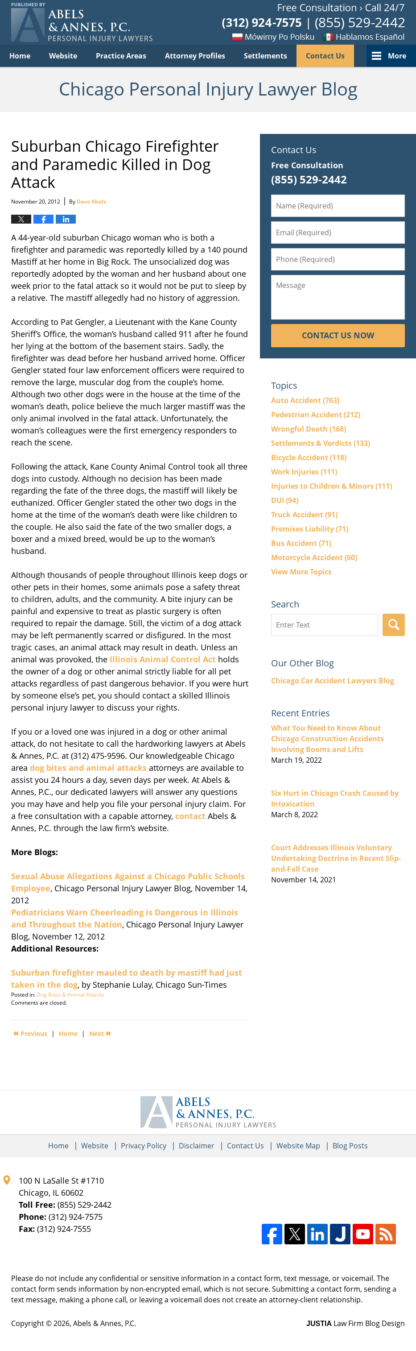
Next (100, 1033)
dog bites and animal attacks (88, 767)
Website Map (298, 1146)
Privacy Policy (143, 1146)
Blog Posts (350, 1146)
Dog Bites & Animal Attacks (70, 994)
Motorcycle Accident (314, 557)
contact (190, 816)
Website (63, 56)
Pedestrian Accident (315, 415)
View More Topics (301, 572)
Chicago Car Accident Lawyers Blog (332, 681)
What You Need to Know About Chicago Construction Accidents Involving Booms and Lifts (327, 738)
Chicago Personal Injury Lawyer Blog (81, 22)
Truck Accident (304, 515)
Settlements (265, 56)
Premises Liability (309, 529)
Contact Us (325, 56)
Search (394, 625)
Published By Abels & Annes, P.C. (313, 23)
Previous (30, 1033)
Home (19, 56)
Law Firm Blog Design (355, 1323)
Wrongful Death (308, 429)
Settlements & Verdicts (320, 443)
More (397, 56)
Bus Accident (301, 543)
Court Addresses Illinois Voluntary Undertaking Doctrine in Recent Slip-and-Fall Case (336, 858)
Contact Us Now (338, 335)
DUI (284, 500)
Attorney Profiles (195, 56)
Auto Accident (305, 400)
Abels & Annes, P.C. (104, 1323)
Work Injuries (304, 472)
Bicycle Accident (308, 457)
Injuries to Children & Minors (331, 486)
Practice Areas (121, 56)
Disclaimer (196, 1146)
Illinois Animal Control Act (163, 659)
